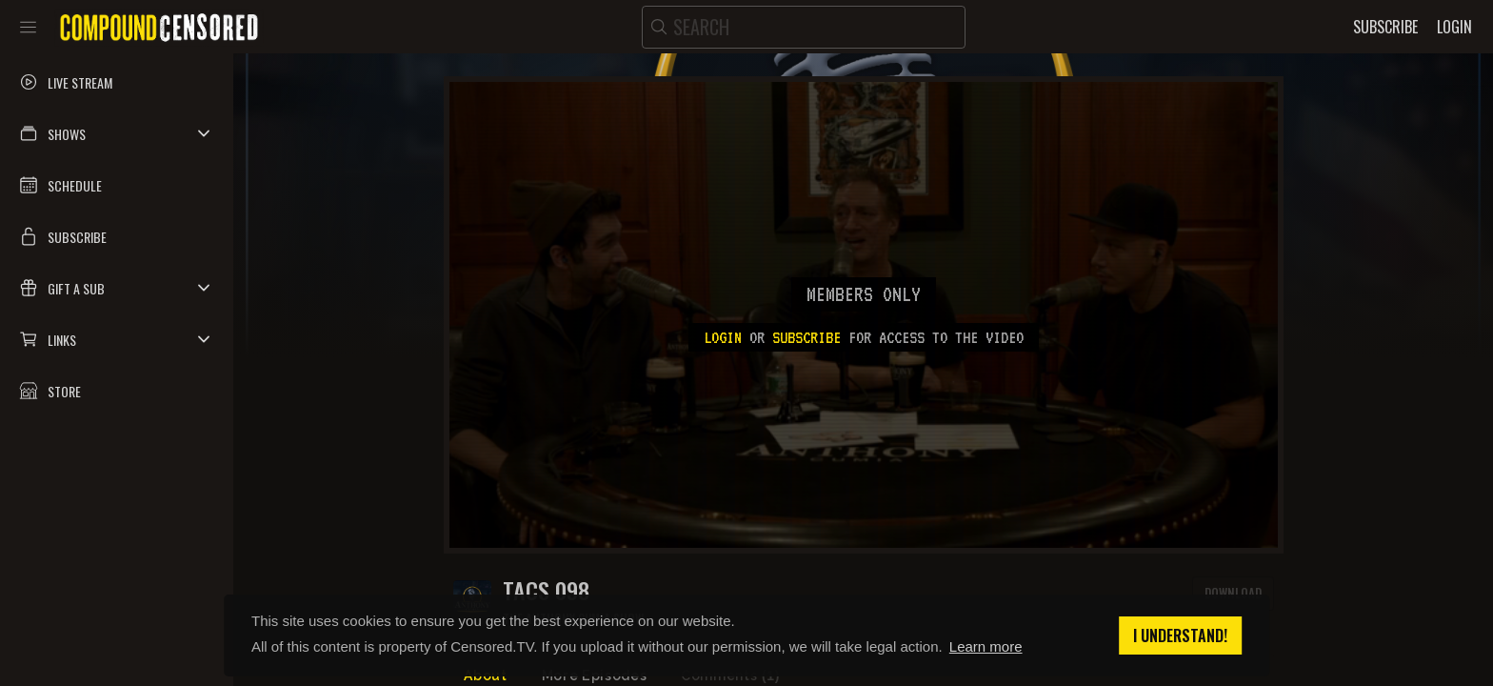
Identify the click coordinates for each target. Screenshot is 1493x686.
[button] (117, 133)
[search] (803, 27)
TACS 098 (546, 590)
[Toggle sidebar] (28, 26)
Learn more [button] (986, 646)
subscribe (806, 337)
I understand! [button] (1180, 635)
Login (723, 337)
